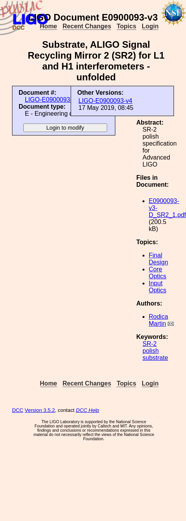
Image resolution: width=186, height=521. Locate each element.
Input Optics (157, 286)
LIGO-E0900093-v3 (52, 99)
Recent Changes (87, 26)
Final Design (158, 259)
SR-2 (149, 343)
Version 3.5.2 (40, 410)
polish (151, 350)
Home (48, 26)
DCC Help (87, 410)
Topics (126, 26)
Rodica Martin (158, 320)
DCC (17, 410)
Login (150, 26)
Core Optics (157, 273)
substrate (155, 357)
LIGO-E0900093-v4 (105, 100)
